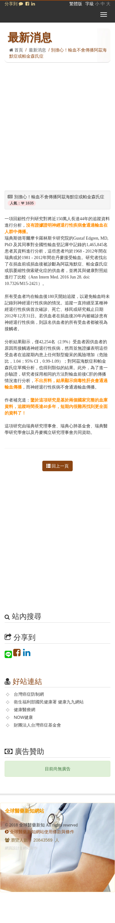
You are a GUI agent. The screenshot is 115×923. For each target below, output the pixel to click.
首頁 (16, 49)
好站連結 (27, 681)
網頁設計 (12, 848)
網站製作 (30, 848)
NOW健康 (23, 717)
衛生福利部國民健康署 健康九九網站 (49, 701)
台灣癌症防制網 (29, 694)
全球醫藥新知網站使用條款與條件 (39, 831)
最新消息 (37, 49)
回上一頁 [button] (57, 466)
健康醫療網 (24, 709)
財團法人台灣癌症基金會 (37, 725)
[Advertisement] (57, 123)
